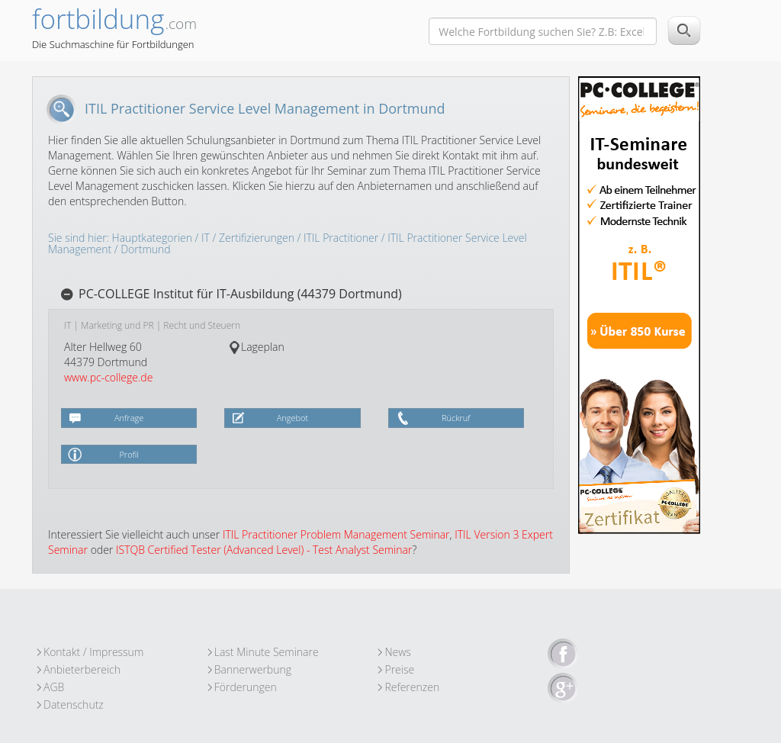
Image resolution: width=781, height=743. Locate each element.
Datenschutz (73, 704)
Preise (399, 669)
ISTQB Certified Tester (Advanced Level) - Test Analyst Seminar (264, 549)
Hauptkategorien (152, 237)
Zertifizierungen (256, 237)
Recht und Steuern (201, 325)
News (397, 652)
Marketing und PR (117, 325)
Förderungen (245, 687)
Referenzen (411, 687)
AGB (53, 687)
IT (205, 237)
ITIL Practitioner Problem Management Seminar (336, 534)
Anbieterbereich (82, 669)
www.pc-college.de (108, 377)
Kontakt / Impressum (93, 652)
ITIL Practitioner (341, 237)
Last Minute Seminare (266, 652)
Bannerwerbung (252, 669)
